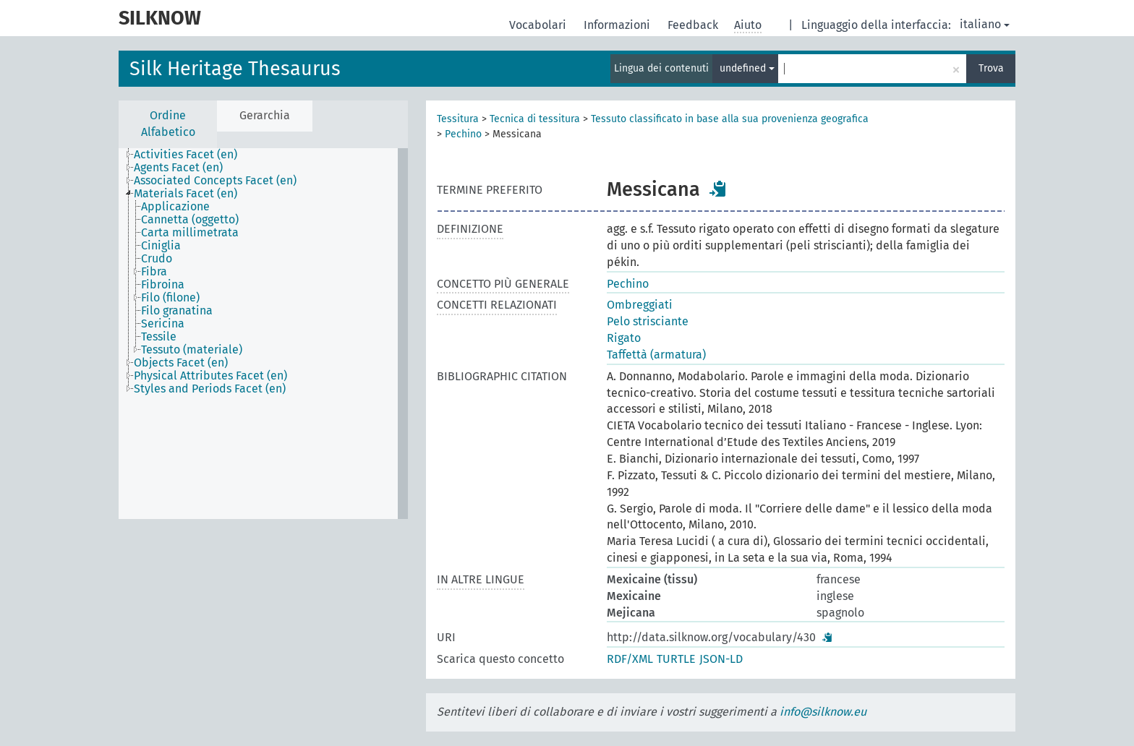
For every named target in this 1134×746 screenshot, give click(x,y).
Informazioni (618, 25)
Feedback (694, 25)
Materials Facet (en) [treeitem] (185, 193)
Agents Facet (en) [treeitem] (178, 167)
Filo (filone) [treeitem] (170, 297)
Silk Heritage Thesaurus (235, 68)
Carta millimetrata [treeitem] (190, 232)
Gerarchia (264, 115)
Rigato (624, 338)
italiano (985, 24)
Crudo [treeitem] (156, 258)
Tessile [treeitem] (158, 336)
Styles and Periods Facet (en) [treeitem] (210, 388)
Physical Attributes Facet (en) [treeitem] (210, 375)
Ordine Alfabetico (168, 123)
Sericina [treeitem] (162, 323)
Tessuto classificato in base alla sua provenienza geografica (730, 119)
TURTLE (676, 659)
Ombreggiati (640, 305)
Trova (991, 68)
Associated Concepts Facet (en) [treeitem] (215, 180)
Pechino (463, 134)
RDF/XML (630, 659)
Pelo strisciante (647, 321)
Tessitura (458, 119)
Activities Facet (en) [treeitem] (185, 154)
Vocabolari (539, 25)
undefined (747, 68)
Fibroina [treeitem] (162, 284)
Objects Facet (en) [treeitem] (181, 362)
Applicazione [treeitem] (175, 206)
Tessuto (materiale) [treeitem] (191, 349)
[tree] (263, 333)
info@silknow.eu (823, 712)
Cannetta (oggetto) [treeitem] (190, 219)
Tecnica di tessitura (535, 119)
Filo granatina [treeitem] (177, 310)
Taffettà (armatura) (656, 354)
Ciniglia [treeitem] (161, 245)
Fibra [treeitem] (154, 271)
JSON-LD (721, 659)
